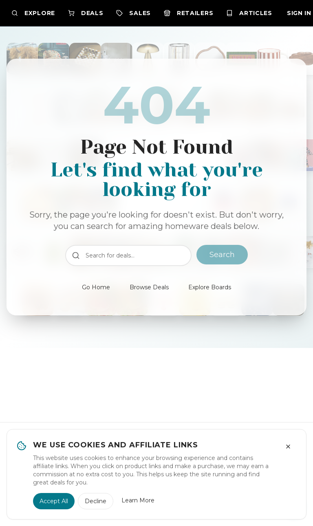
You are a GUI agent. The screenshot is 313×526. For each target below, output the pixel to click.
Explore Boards (209, 287)
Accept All (54, 501)
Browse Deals (149, 287)
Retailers (188, 13)
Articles (249, 13)
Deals (86, 13)
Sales (133, 13)
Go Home (96, 287)
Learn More (137, 500)
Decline (95, 501)
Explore (33, 13)
